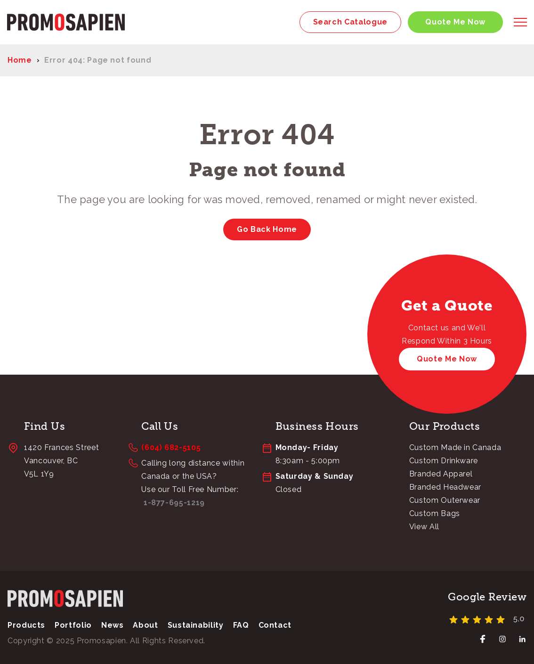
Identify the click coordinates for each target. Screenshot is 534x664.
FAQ (241, 625)
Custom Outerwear (444, 500)
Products (26, 625)
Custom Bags (434, 513)
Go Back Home (267, 229)
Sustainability (196, 625)
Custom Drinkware (443, 460)
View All (424, 526)
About (145, 625)
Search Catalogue (350, 21)
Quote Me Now (455, 21)
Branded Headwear (445, 487)
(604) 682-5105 (171, 447)
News (112, 625)
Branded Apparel (441, 473)
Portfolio (73, 625)
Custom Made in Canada (455, 447)
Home (20, 60)
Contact (275, 625)
